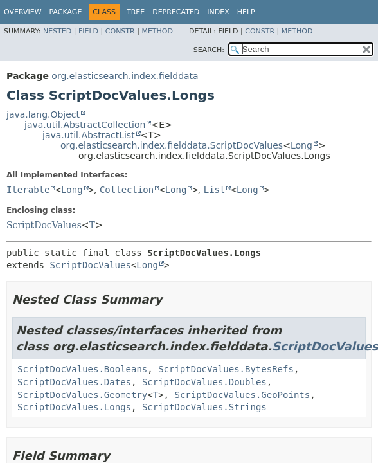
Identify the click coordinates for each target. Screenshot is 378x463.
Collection (127, 190)
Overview (23, 12)
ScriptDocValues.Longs (74, 407)
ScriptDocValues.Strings (204, 407)
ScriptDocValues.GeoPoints (242, 395)
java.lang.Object (43, 114)
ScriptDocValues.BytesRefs (226, 369)
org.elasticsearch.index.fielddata (124, 76)
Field (88, 31)
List (215, 190)
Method (157, 31)
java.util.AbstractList (88, 135)
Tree (136, 12)
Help (246, 12)
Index (218, 12)
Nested (57, 31)
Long (301, 145)
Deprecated (175, 12)
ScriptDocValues (44, 225)
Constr (120, 31)
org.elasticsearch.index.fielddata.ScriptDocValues (171, 145)
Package (66, 12)
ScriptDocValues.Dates (74, 382)
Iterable (28, 190)
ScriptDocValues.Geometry (82, 395)
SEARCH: (209, 50)
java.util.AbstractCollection (84, 125)
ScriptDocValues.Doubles (204, 382)
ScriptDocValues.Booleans (82, 369)
